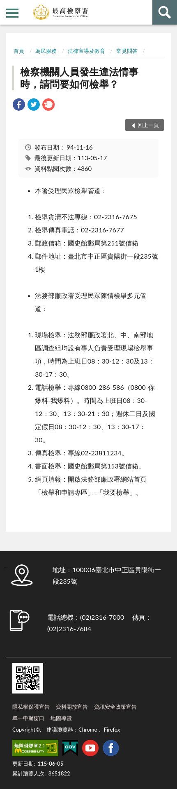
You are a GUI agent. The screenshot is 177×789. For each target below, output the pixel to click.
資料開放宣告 (72, 706)
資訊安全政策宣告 (115, 706)
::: (7, 6)
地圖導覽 (61, 718)
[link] (19, 105)
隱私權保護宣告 (31, 706)
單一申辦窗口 (28, 718)
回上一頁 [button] (148, 125)
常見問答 (127, 51)
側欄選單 (12, 13)
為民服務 (46, 51)
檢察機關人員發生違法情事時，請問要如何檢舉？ (79, 78)
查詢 (164, 12)
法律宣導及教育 (86, 51)
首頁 (19, 51)
